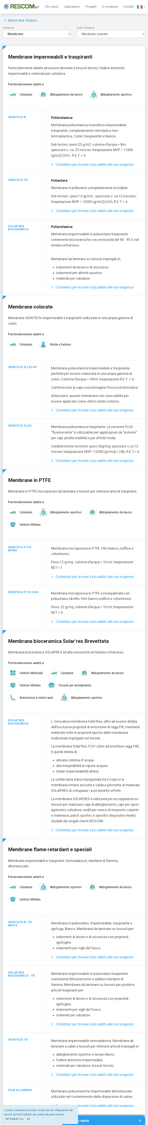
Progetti (90, 6)
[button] (141, 7)
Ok (28, 1119)
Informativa (14, 1119)
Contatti (129, 6)
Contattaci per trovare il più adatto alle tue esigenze (95, 164)
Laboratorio (72, 6)
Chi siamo (51, 6)
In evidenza (110, 6)
